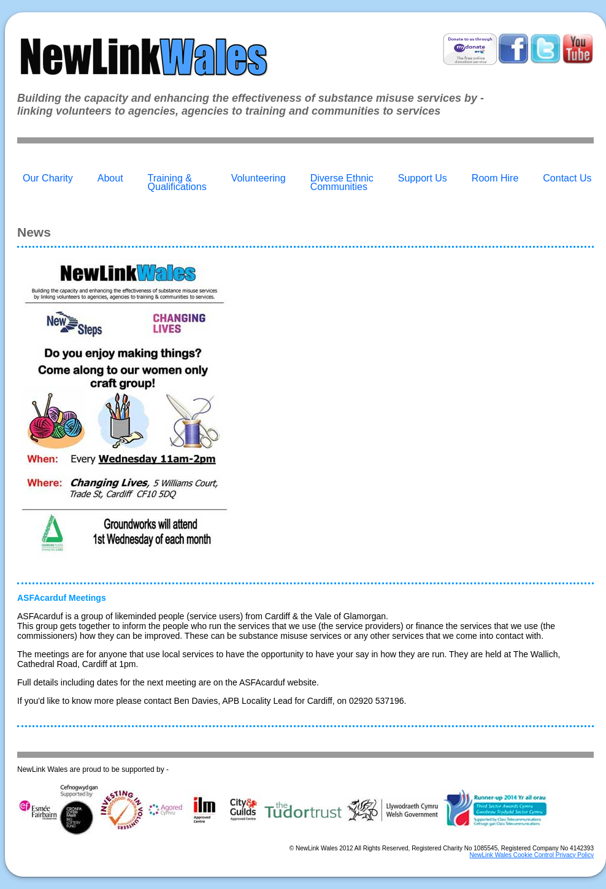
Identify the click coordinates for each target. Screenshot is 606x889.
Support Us (422, 178)
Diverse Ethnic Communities (342, 182)
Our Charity (48, 178)
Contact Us (567, 178)
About (110, 178)
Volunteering (258, 178)
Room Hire (495, 178)
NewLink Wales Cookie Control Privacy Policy (532, 855)
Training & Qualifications (177, 182)
